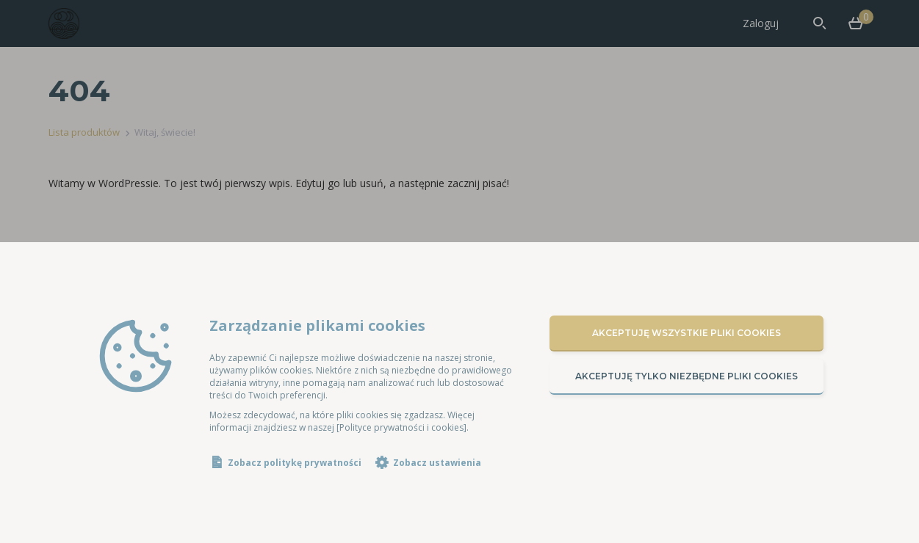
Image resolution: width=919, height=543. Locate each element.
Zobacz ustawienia (437, 462)
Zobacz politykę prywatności (294, 462)
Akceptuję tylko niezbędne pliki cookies (686, 376)
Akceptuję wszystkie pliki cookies (686, 332)
